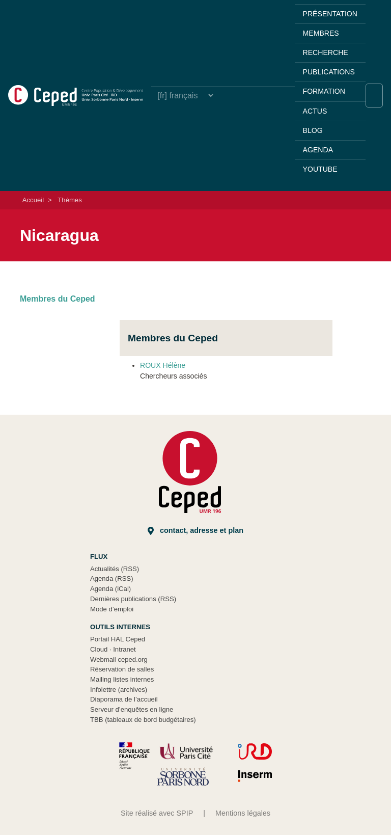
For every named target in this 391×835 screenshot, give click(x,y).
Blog (313, 130)
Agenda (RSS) (111, 578)
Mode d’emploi (111, 609)
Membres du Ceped (57, 298)
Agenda (318, 150)
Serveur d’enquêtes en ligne (131, 709)
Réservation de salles (122, 669)
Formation (324, 91)
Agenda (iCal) (110, 588)
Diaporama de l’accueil (124, 699)
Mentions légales (242, 813)
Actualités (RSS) (114, 569)
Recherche (325, 52)
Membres (321, 33)
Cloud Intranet (113, 649)
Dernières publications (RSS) (133, 599)
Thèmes (69, 200)
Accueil (33, 200)
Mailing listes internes (122, 679)
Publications (329, 72)
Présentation (330, 14)
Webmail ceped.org (119, 659)
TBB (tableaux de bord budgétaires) (143, 719)
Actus (315, 111)
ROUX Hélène (162, 365)
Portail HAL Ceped (117, 639)
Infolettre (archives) (118, 689)
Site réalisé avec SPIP (157, 813)
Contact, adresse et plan (195, 530)
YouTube (320, 169)
